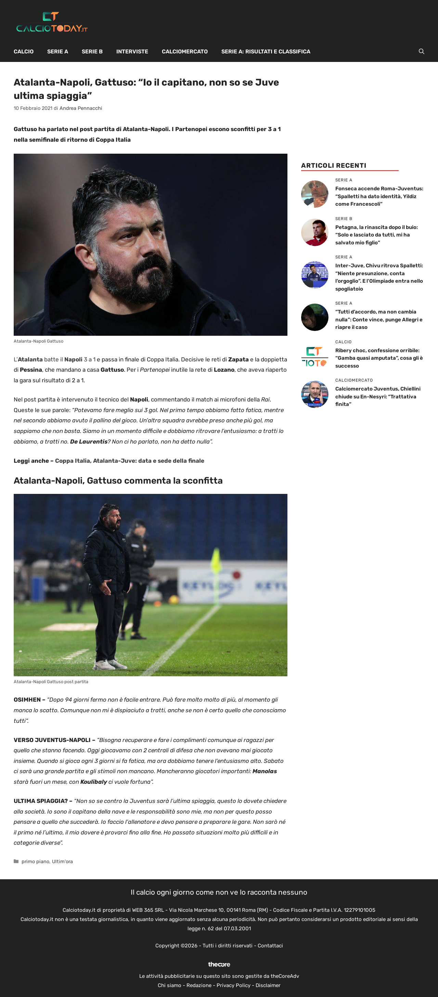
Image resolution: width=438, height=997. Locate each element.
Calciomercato (185, 51)
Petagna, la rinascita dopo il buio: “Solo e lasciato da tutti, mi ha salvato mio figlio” (376, 235)
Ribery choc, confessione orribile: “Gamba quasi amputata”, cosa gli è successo (379, 358)
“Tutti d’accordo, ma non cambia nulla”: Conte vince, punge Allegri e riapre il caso (379, 319)
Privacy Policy (233, 985)
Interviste (132, 51)
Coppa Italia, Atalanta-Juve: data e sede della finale (129, 460)
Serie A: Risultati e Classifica (265, 51)
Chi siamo (169, 985)
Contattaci (270, 946)
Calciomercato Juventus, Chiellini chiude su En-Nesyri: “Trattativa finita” (378, 396)
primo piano (35, 861)
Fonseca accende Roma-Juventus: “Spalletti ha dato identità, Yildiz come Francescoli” (379, 196)
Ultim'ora (62, 861)
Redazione (198, 985)
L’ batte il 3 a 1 (54, 359)
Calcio (24, 51)
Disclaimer (268, 985)
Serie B (92, 51)
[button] (421, 51)
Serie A (57, 51)
